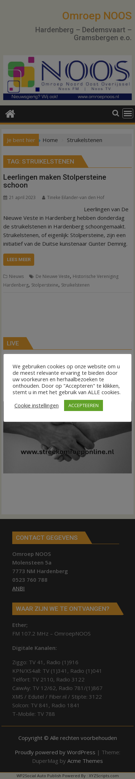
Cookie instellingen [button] (36, 405)
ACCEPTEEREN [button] (83, 405)
